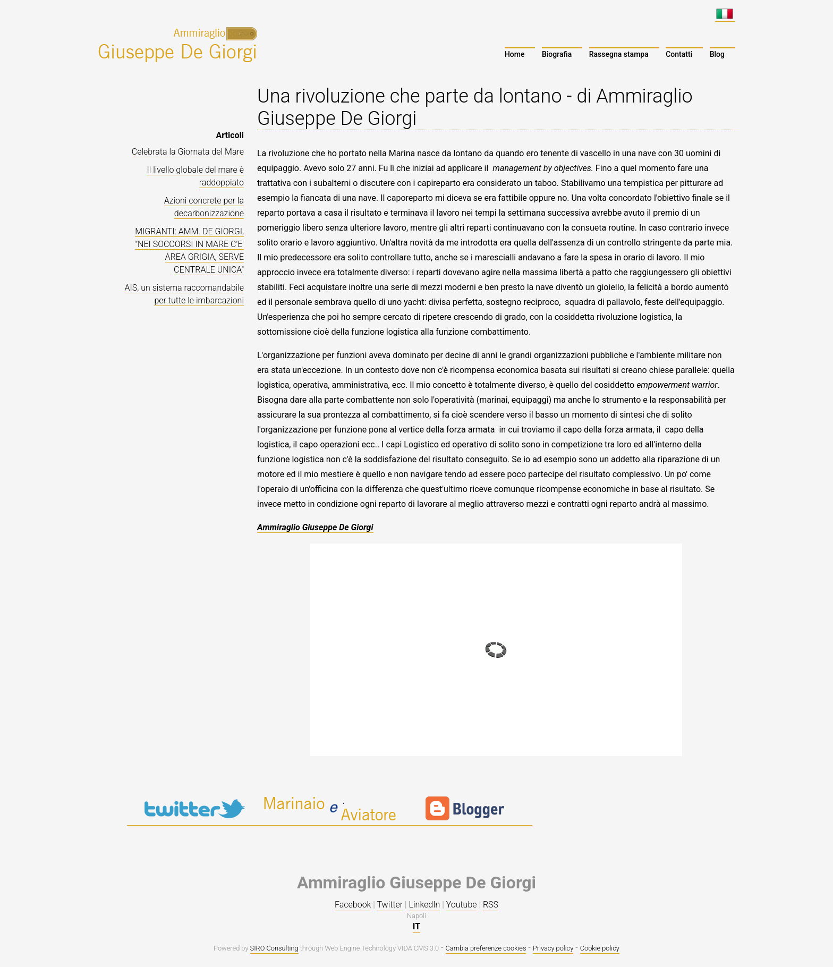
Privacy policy (553, 948)
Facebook (353, 905)
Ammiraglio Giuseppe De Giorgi (315, 527)
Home (515, 54)
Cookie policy (599, 948)
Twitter (390, 905)
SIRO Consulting (274, 948)
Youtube (461, 905)
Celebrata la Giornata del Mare (188, 152)
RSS (490, 905)
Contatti (679, 54)
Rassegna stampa (619, 54)
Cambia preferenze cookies (486, 948)
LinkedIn (424, 905)
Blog (717, 54)
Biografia (557, 54)
